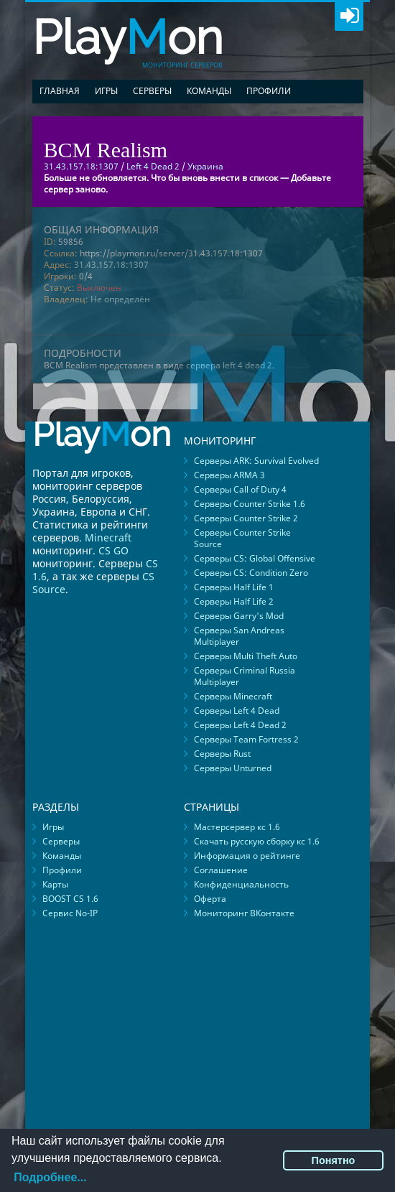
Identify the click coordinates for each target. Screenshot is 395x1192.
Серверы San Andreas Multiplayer (239, 636)
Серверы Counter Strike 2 (246, 518)
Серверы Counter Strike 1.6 (249, 504)
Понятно (334, 1160)
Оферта (210, 899)
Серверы (152, 91)
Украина (205, 166)
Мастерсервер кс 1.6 (237, 827)
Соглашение (221, 870)
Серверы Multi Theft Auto (245, 656)
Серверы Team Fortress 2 (246, 739)
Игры (106, 91)
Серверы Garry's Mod (239, 616)
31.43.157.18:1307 (111, 265)
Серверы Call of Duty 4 (240, 489)
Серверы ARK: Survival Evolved (256, 461)
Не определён (120, 299)
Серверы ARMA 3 (229, 475)
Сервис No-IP (70, 913)
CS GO (113, 550)
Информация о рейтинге (247, 855)
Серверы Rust (222, 754)
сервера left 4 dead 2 (229, 365)
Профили (268, 91)
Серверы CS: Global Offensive (254, 558)
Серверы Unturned (232, 768)
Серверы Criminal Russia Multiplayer (244, 676)
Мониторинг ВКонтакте (244, 913)
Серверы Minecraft (233, 696)
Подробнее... (50, 1177)
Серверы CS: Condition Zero (251, 573)
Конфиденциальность (241, 884)
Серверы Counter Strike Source (242, 538)
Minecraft (108, 537)
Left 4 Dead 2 (153, 166)
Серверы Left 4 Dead (236, 710)
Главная (60, 91)
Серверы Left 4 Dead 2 (240, 725)
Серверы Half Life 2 (234, 601)
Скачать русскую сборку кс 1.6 (257, 841)
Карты (55, 884)
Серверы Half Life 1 (234, 587)
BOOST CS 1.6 (70, 899)
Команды (209, 91)
